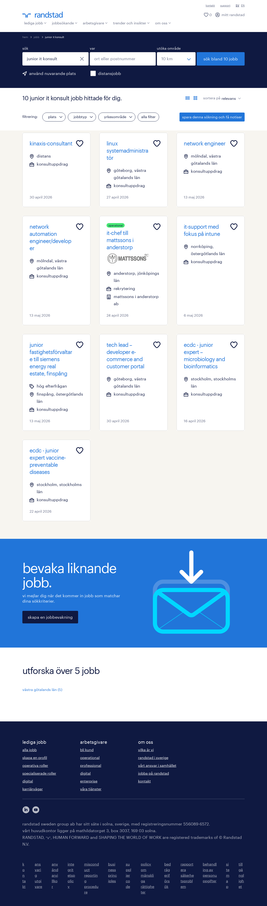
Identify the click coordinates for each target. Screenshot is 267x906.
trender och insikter (131, 23)
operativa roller (35, 765)
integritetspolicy (71, 875)
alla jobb (29, 750)
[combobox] (55, 59)
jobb (36, 36)
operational (90, 757)
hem (25, 36)
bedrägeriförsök (167, 875)
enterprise (88, 781)
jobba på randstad (153, 773)
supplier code (128, 875)
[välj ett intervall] (176, 59)
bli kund (87, 750)
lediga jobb (35, 23)
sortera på (211, 98)
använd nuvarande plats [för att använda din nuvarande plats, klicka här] (52, 73)
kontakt (210, 5)
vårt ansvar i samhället (157, 765)
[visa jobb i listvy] (187, 98)
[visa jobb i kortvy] (195, 98)
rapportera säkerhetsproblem (187, 875)
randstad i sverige (153, 757)
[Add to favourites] (79, 143)
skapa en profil (34, 757)
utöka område (169, 48)
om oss (163, 23)
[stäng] (82, 59)
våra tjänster (90, 789)
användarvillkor (55, 875)
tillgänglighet (241, 875)
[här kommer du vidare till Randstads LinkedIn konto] (26, 809)
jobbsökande (64, 23)
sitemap (227, 875)
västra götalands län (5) (42, 689)
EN (243, 5)
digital (27, 781)
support (225, 5)
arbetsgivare (95, 23)
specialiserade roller (39, 773)
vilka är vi (146, 750)
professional (90, 765)
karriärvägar (32, 789)
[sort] (230, 95)
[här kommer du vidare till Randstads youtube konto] (35, 809)
